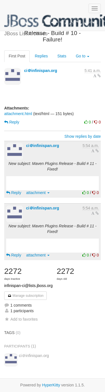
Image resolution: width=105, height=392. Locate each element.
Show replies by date (82, 136)
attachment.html (18, 113)
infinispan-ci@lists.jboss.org (28, 285)
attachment (38, 192)
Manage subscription (25, 296)
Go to (82, 56)
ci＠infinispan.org (40, 70)
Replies (41, 56)
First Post (17, 56)
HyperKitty (51, 385)
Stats (61, 56)
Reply (11, 122)
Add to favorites (21, 319)
